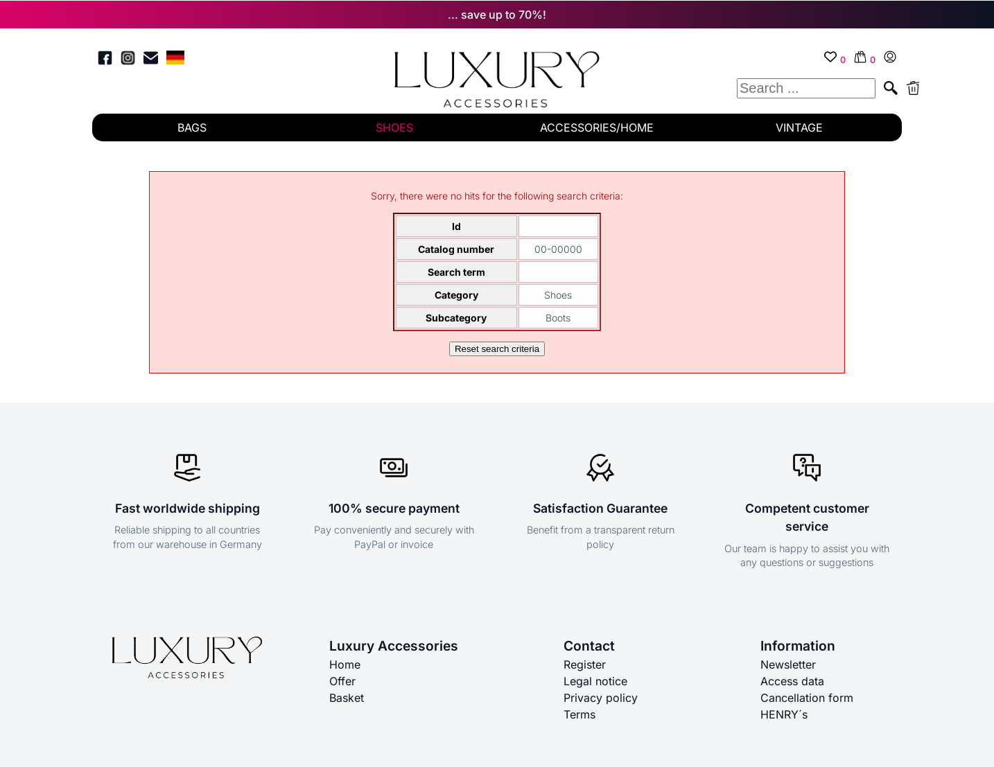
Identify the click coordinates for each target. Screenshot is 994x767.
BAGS (192, 127)
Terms (579, 714)
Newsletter (788, 664)
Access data (792, 681)
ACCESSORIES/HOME (597, 127)
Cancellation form (806, 698)
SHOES (394, 127)
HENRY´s (784, 714)
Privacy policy (601, 698)
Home (344, 664)
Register (585, 664)
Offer (342, 681)
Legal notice (595, 681)
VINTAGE (799, 127)
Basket (346, 698)
